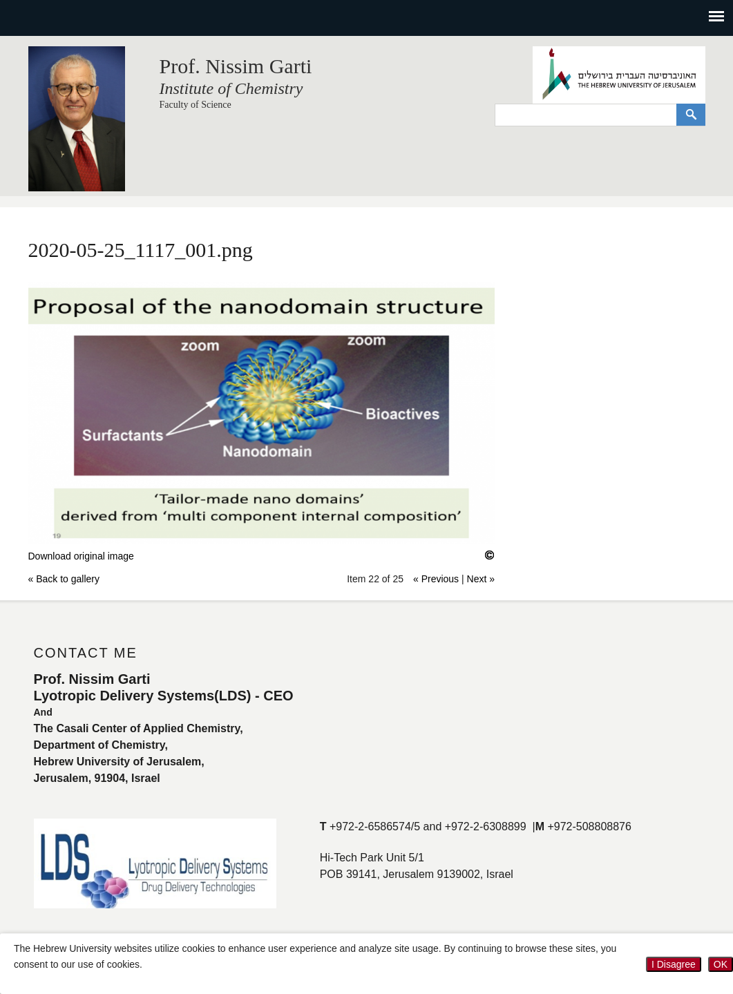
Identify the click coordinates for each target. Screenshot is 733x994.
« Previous (436, 578)
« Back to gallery (64, 578)
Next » (481, 578)
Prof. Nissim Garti (236, 66)
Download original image (81, 556)
